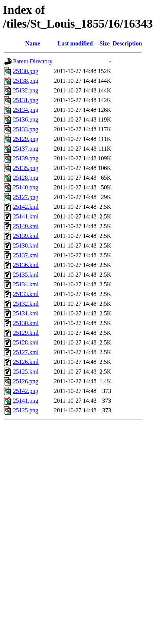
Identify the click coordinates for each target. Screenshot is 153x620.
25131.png (25, 100)
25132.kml (26, 303)
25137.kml (26, 255)
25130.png (25, 71)
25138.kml (26, 245)
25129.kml (26, 333)
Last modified (75, 43)
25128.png (25, 177)
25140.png (25, 187)
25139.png (25, 158)
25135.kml (26, 274)
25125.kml (26, 371)
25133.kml (26, 294)
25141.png (25, 400)
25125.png (25, 410)
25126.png (25, 381)
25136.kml (26, 265)
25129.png (25, 139)
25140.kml (26, 226)
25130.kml (26, 323)
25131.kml (26, 313)
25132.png (25, 90)
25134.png (25, 110)
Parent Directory (32, 61)
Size (105, 43)
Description (127, 43)
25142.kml (26, 207)
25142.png (25, 391)
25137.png (25, 148)
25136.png (25, 119)
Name (32, 43)
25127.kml (26, 352)
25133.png (25, 129)
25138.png (25, 81)
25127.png (25, 197)
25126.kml (26, 362)
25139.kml (26, 236)
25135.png (25, 168)
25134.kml (26, 284)
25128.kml (26, 342)
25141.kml (26, 216)
